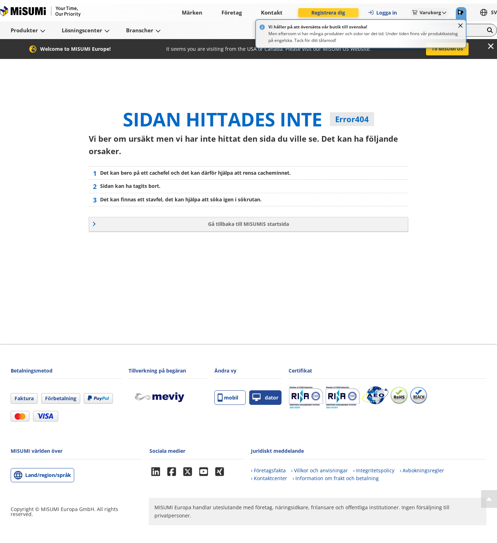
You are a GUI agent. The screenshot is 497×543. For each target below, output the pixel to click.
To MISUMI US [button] (447, 48)
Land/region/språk (48, 475)
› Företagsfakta (268, 470)
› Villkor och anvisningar (319, 470)
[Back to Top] (489, 499)
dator (265, 397)
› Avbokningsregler (422, 470)
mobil (228, 397)
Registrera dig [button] (328, 12)
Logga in (382, 12)
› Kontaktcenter (269, 478)
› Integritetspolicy (373, 470)
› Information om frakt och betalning (336, 478)
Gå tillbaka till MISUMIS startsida (248, 224)
